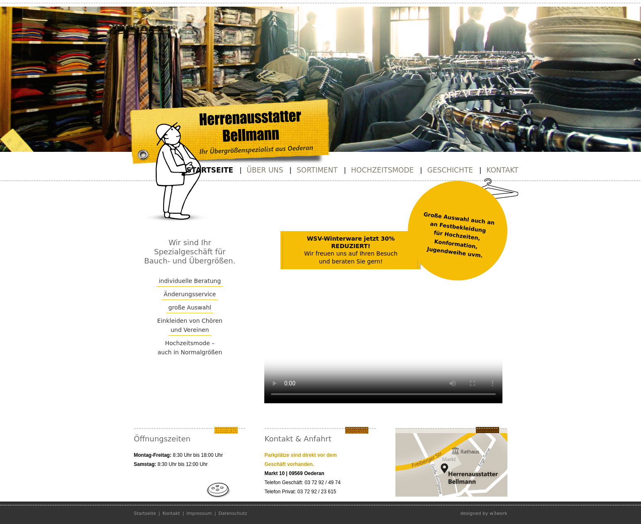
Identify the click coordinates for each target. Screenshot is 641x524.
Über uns (265, 170)
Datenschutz (232, 513)
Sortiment (317, 170)
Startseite (209, 170)
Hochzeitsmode (382, 170)
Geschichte (450, 170)
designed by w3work (483, 513)
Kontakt (502, 170)
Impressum (199, 513)
